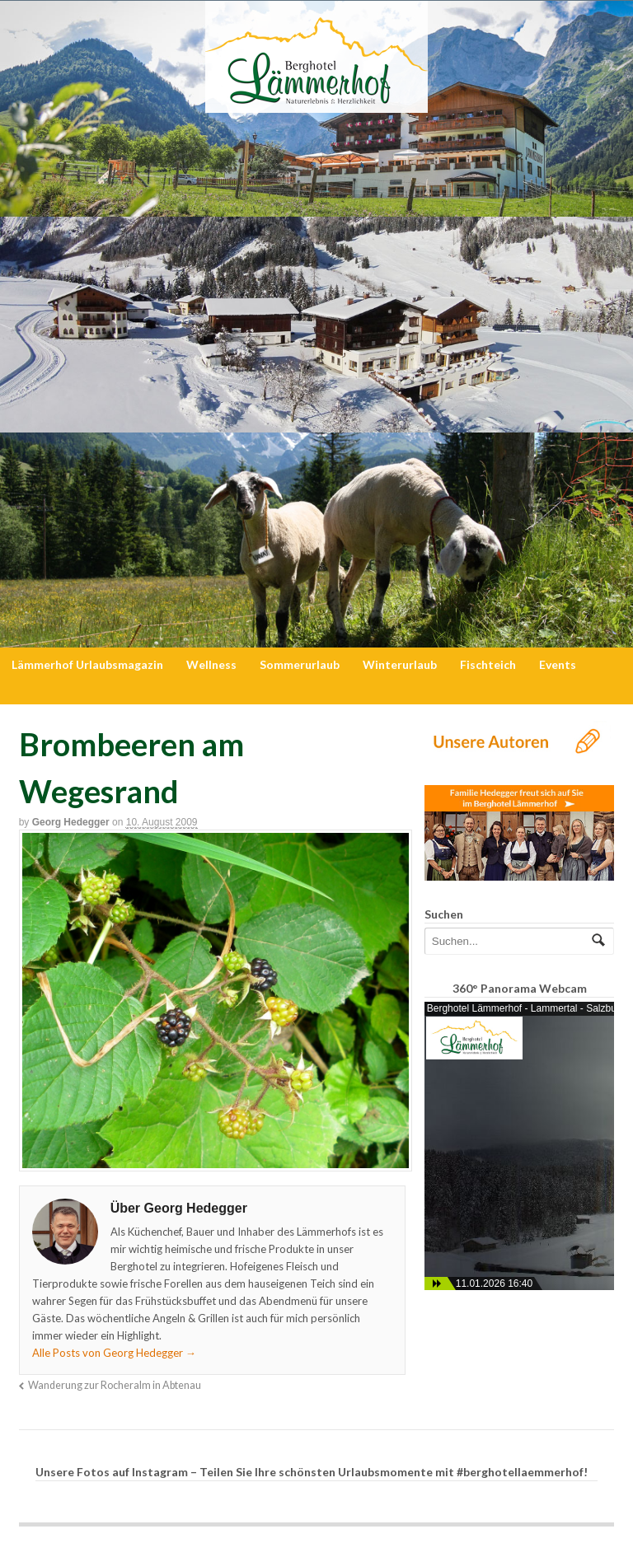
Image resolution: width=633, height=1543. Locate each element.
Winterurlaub (400, 664)
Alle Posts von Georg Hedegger (114, 1352)
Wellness (211, 664)
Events (557, 664)
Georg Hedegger (71, 822)
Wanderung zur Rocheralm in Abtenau (114, 1385)
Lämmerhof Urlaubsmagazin (87, 664)
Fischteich (488, 664)
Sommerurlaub (300, 664)
